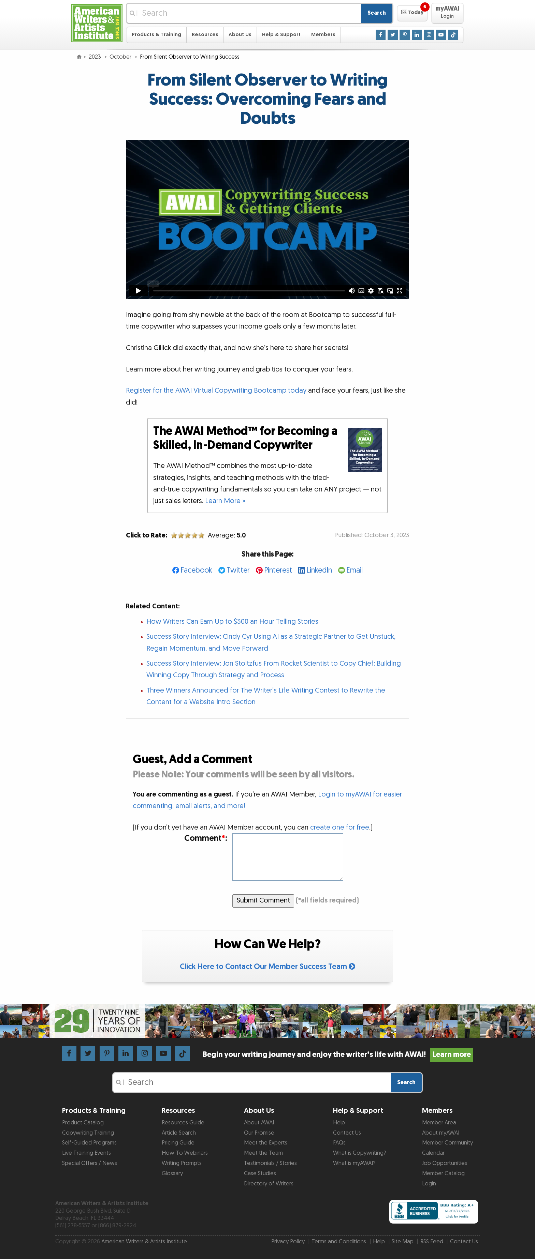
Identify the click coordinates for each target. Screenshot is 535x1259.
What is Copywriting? (359, 1153)
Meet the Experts (265, 1143)
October (121, 57)
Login (429, 1183)
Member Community (447, 1143)
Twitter (238, 570)
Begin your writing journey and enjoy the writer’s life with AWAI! (338, 1055)
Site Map (403, 1241)
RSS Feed (431, 1241)
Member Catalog (443, 1173)
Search (376, 13)
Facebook (196, 570)
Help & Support (281, 34)
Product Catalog (83, 1122)
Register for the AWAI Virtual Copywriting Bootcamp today (216, 390)
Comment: (205, 838)
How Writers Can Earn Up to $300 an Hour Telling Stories (232, 621)
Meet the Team (263, 1153)
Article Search (179, 1133)
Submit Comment (263, 900)
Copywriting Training (88, 1133)
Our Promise (259, 1133)
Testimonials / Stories (270, 1163)
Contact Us (347, 1133)
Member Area (439, 1122)
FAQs (339, 1143)
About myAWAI (440, 1133)
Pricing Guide (178, 1143)
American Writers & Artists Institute (144, 1241)
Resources (205, 34)
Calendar (433, 1153)
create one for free (339, 827)
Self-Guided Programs (89, 1143)
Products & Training (156, 34)
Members (323, 34)
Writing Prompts (182, 1163)
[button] (412, 13)
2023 (95, 57)
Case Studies (260, 1173)
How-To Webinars (185, 1153)
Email (354, 570)
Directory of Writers (268, 1183)
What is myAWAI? (354, 1163)
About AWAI (259, 1122)
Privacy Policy (288, 1241)
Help (339, 1122)
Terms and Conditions (339, 1241)
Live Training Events (86, 1153)
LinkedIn (319, 570)
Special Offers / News (89, 1163)
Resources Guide (183, 1122)
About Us (240, 34)
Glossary (172, 1173)
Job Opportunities (444, 1163)
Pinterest (278, 570)
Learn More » (225, 501)
